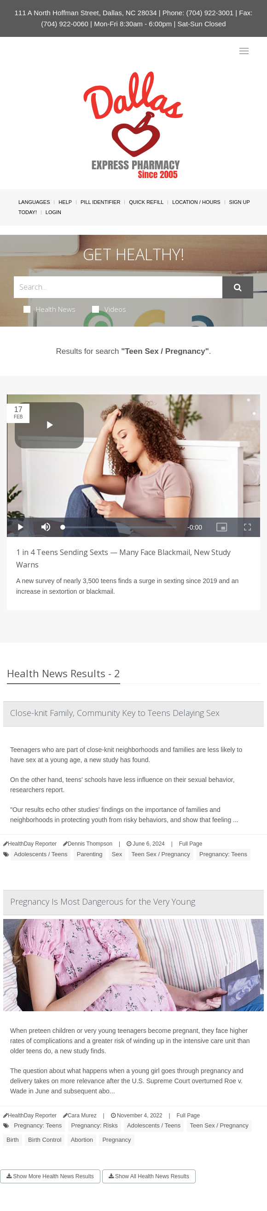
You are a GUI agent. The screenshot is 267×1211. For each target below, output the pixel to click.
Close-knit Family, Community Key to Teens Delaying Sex (115, 712)
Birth (12, 1139)
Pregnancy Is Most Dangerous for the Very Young (102, 901)
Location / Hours (196, 202)
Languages (34, 202)
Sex (117, 854)
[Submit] (237, 287)
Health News (49, 309)
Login (53, 212)
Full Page (191, 844)
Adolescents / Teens (40, 854)
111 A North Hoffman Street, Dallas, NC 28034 (86, 13)
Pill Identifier (100, 202)
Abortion (82, 1139)
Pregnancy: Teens (223, 854)
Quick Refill (146, 202)
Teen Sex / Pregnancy (161, 854)
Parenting (90, 854)
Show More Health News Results (50, 1176)
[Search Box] (118, 287)
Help (65, 202)
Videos (109, 309)
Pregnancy (116, 1139)
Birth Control (44, 1139)
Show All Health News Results (149, 1176)
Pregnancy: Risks (94, 1125)
